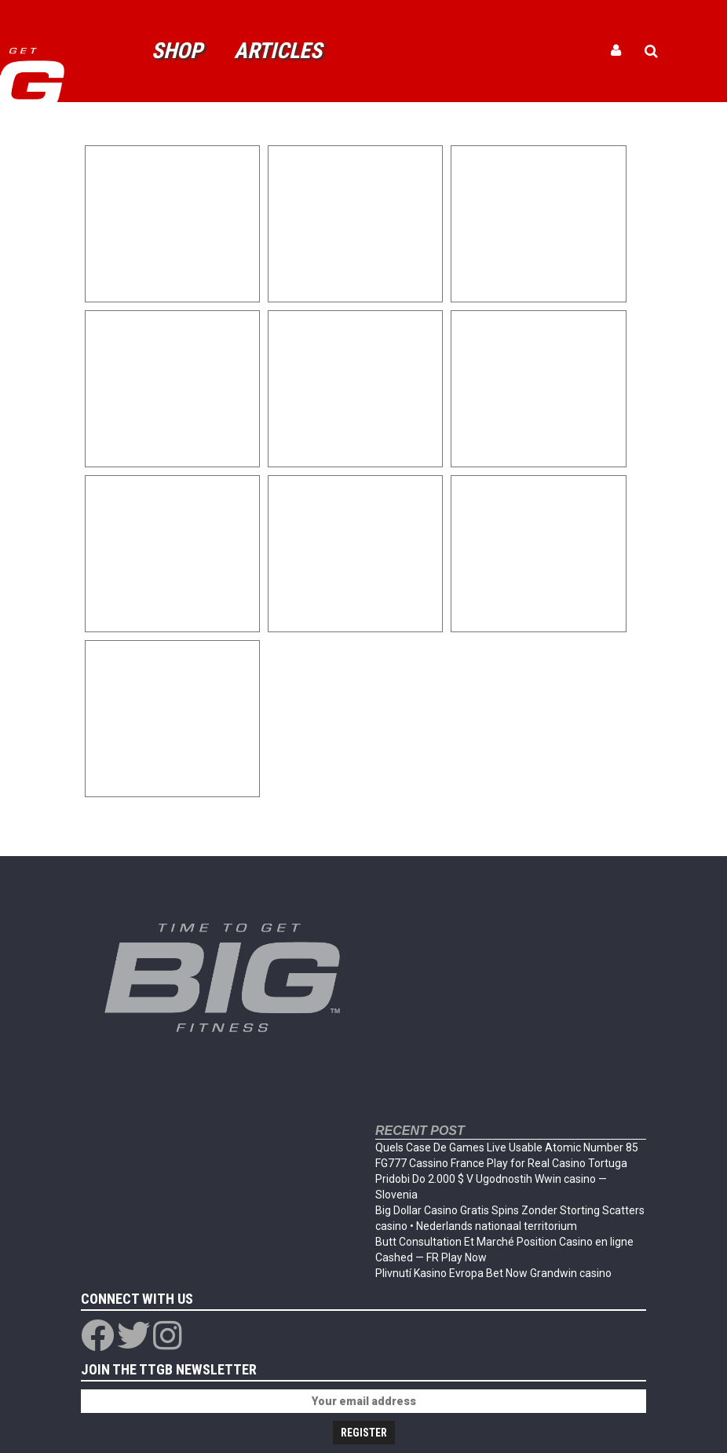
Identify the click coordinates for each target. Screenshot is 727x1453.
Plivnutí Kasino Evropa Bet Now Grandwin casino (493, 1273)
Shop (177, 51)
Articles (278, 51)
